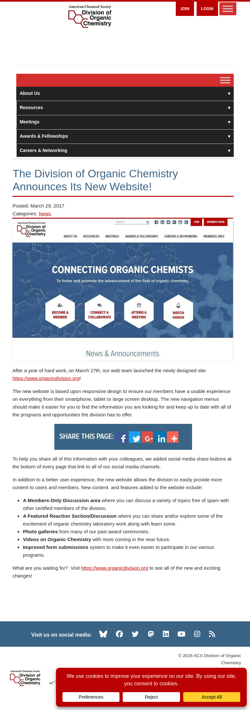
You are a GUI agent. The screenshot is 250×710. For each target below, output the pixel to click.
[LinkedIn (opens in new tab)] (166, 634)
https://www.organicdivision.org (45, 378)
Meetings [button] (125, 121)
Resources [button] (125, 107)
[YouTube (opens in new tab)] (181, 634)
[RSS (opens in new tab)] (212, 634)
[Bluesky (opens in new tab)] (103, 634)
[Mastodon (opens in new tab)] (151, 634)
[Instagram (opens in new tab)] (197, 634)
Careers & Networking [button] (125, 150)
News (45, 213)
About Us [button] (125, 93)
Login (207, 8)
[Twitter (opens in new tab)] (135, 634)
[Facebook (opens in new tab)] (119, 634)
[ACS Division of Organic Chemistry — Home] (89, 16)
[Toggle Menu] (228, 9)
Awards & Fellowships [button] (125, 136)
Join (184, 8)
